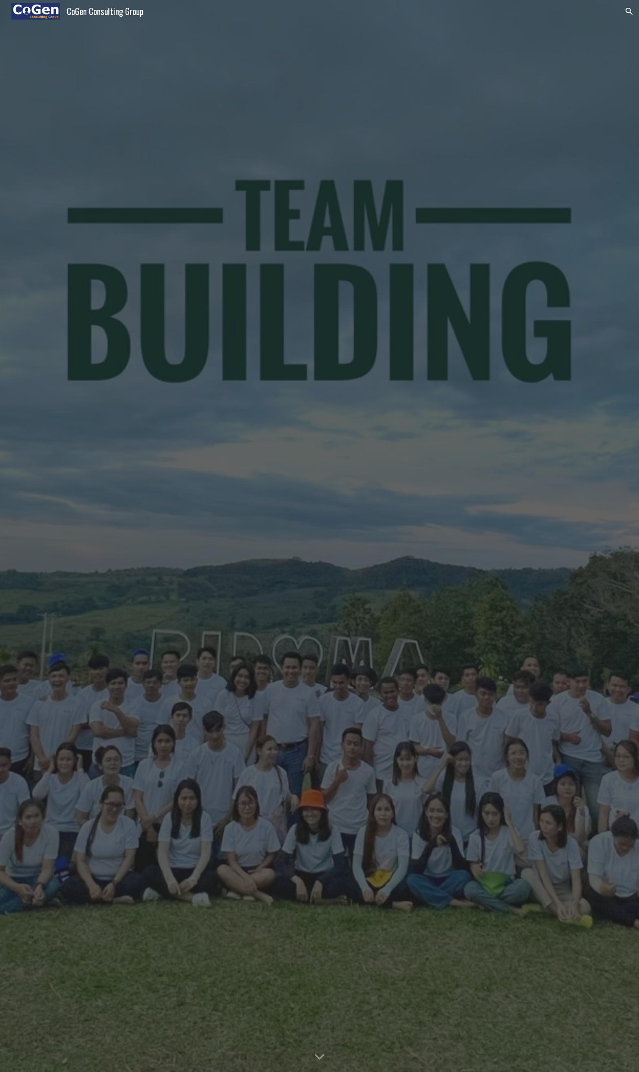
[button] (629, 11)
